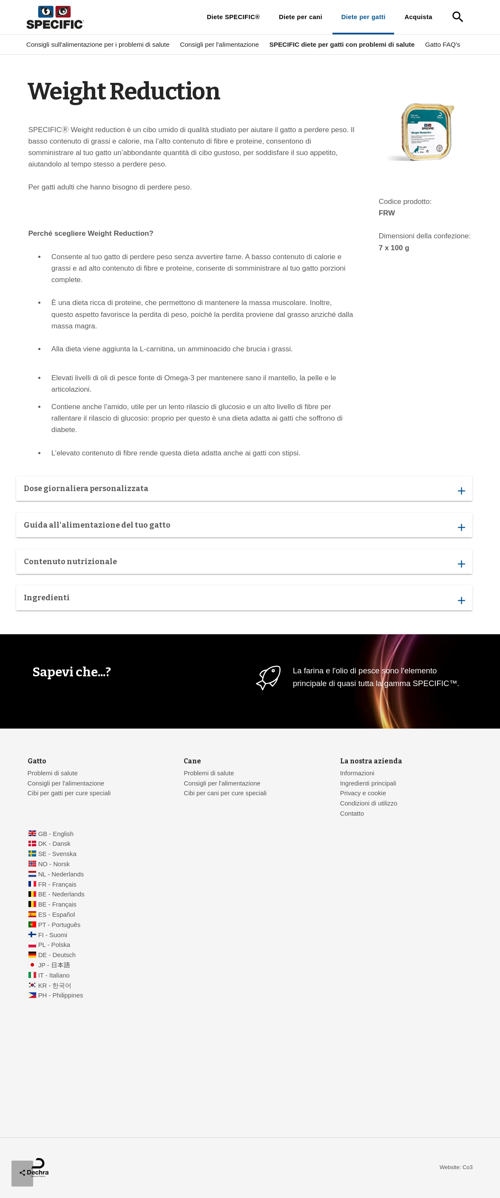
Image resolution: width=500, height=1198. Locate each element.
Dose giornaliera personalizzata (244, 491)
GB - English (56, 834)
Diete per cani (300, 17)
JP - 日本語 (54, 965)
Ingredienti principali (368, 783)
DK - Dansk (54, 843)
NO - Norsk (54, 864)
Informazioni (357, 773)
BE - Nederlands (61, 894)
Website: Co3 (456, 1167)
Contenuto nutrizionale (244, 564)
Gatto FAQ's (442, 44)
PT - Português (59, 924)
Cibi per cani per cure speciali (225, 793)
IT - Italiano (54, 975)
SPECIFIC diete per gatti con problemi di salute (342, 44)
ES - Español (56, 914)
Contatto (352, 813)
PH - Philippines (60, 995)
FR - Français (57, 884)
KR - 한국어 (55, 985)
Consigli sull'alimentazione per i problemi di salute (98, 44)
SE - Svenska (57, 853)
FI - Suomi (53, 935)
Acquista (418, 17)
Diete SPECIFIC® (233, 17)
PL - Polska (54, 944)
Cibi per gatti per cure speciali (69, 793)
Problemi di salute (53, 773)
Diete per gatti (363, 17)
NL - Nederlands (61, 874)
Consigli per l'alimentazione (219, 44)
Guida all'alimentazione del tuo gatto (244, 527)
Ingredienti (244, 600)
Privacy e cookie (363, 793)
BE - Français (57, 904)
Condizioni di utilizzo (369, 803)
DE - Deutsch (57, 955)
